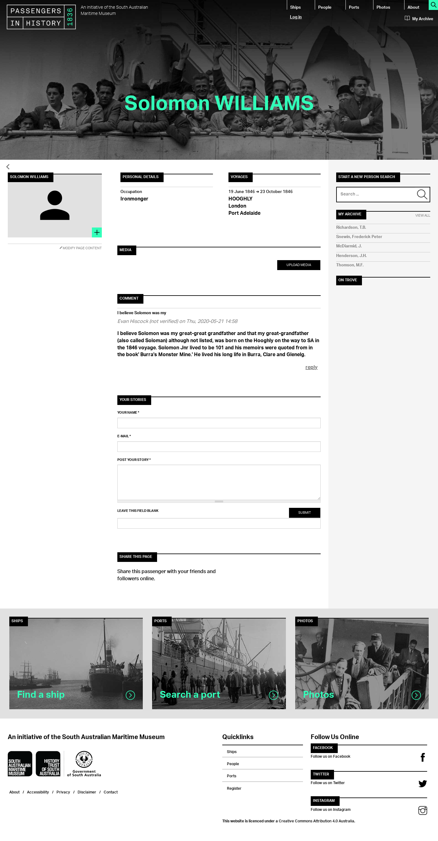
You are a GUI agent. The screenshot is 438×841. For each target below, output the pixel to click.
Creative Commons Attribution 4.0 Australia (316, 820)
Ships (295, 7)
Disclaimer (87, 791)
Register (234, 787)
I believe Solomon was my (141, 313)
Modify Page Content (80, 248)
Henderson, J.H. (351, 255)
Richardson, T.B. (351, 227)
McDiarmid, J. (349, 246)
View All (422, 215)
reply (311, 368)
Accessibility (38, 791)
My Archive (419, 19)
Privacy (63, 791)
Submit (304, 513)
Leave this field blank (137, 511)
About (413, 7)
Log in (296, 17)
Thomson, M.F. (349, 265)
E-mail (124, 436)
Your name (128, 412)
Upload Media (299, 265)
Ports (354, 7)
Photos (383, 7)
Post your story (134, 460)
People (325, 7)
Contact (111, 791)
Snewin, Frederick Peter (359, 236)
